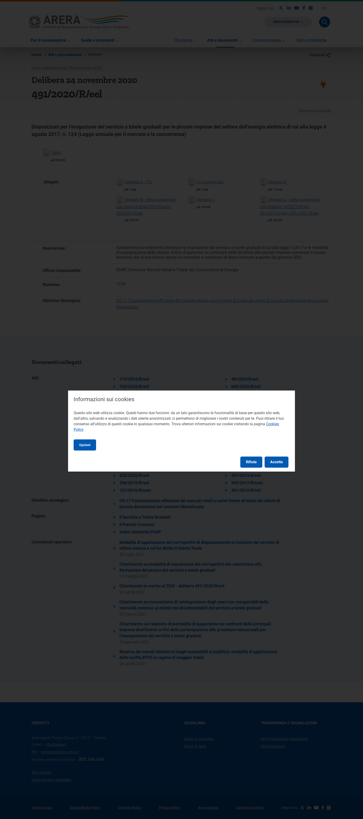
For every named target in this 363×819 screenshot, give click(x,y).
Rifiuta (251, 462)
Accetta (276, 462)
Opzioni (85, 445)
